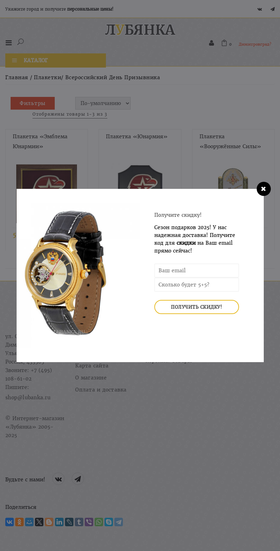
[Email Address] (196, 270)
